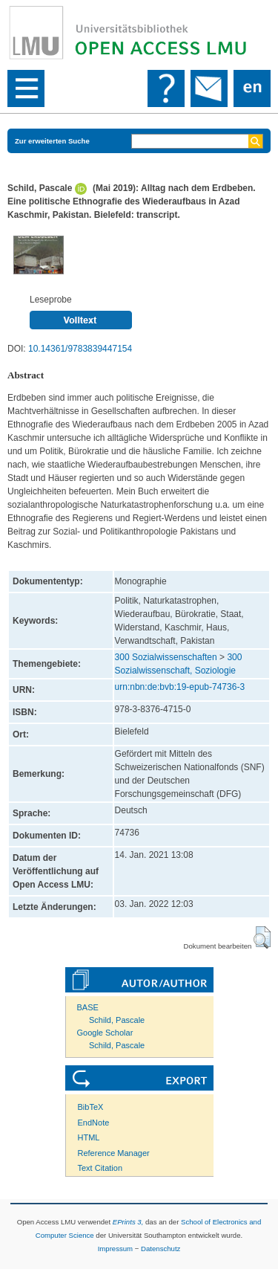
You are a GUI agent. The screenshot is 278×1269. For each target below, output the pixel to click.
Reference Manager (114, 1153)
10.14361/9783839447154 (80, 348)
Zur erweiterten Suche (52, 141)
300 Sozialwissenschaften (166, 657)
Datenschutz (160, 1248)
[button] (262, 937)
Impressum (115, 1248)
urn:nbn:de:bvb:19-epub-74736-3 (180, 687)
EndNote (94, 1122)
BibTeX (91, 1106)
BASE (88, 1007)
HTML (89, 1137)
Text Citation (100, 1167)
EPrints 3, (128, 1222)
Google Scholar (105, 1032)
